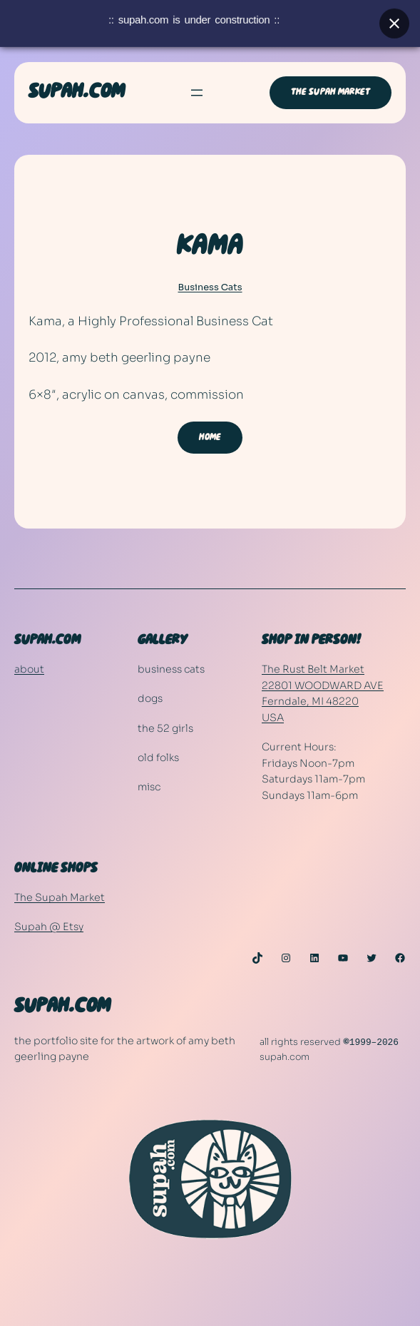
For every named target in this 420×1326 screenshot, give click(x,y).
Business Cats (210, 287)
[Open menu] (196, 92)
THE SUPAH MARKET (330, 92)
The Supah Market (59, 897)
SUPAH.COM (77, 91)
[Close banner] (394, 18)
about (29, 669)
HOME (210, 437)
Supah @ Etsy (48, 926)
